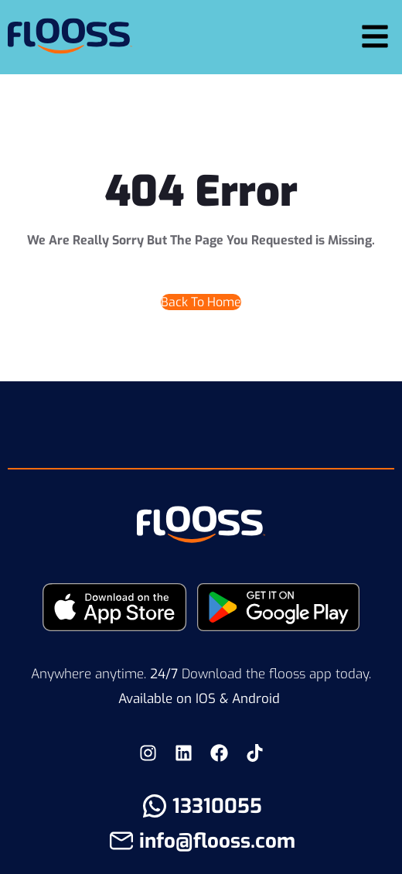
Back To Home (201, 302)
